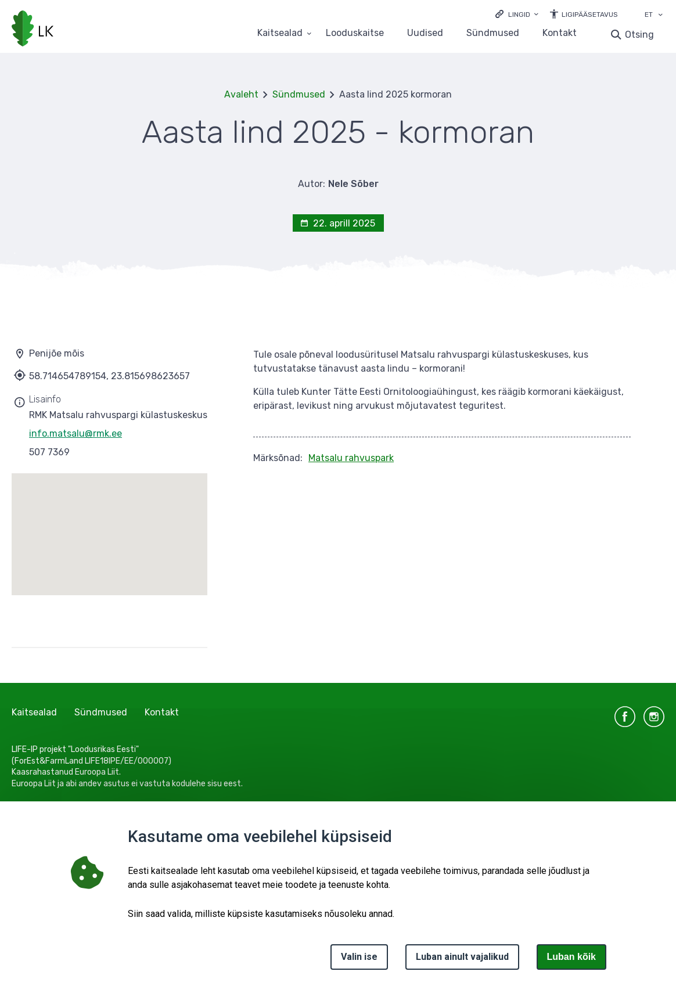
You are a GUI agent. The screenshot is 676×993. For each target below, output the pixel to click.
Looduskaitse (355, 33)
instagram (653, 716)
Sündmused (492, 33)
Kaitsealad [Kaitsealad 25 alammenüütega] (280, 33)
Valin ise (359, 956)
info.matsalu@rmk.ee (75, 433)
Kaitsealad (34, 712)
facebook (624, 716)
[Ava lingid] (516, 13)
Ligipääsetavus (590, 14)
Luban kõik (571, 957)
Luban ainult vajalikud (462, 956)
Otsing (639, 34)
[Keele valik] (660, 15)
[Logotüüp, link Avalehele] (32, 29)
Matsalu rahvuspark (351, 457)
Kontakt (559, 33)
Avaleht (241, 94)
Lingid (519, 14)
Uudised (425, 33)
